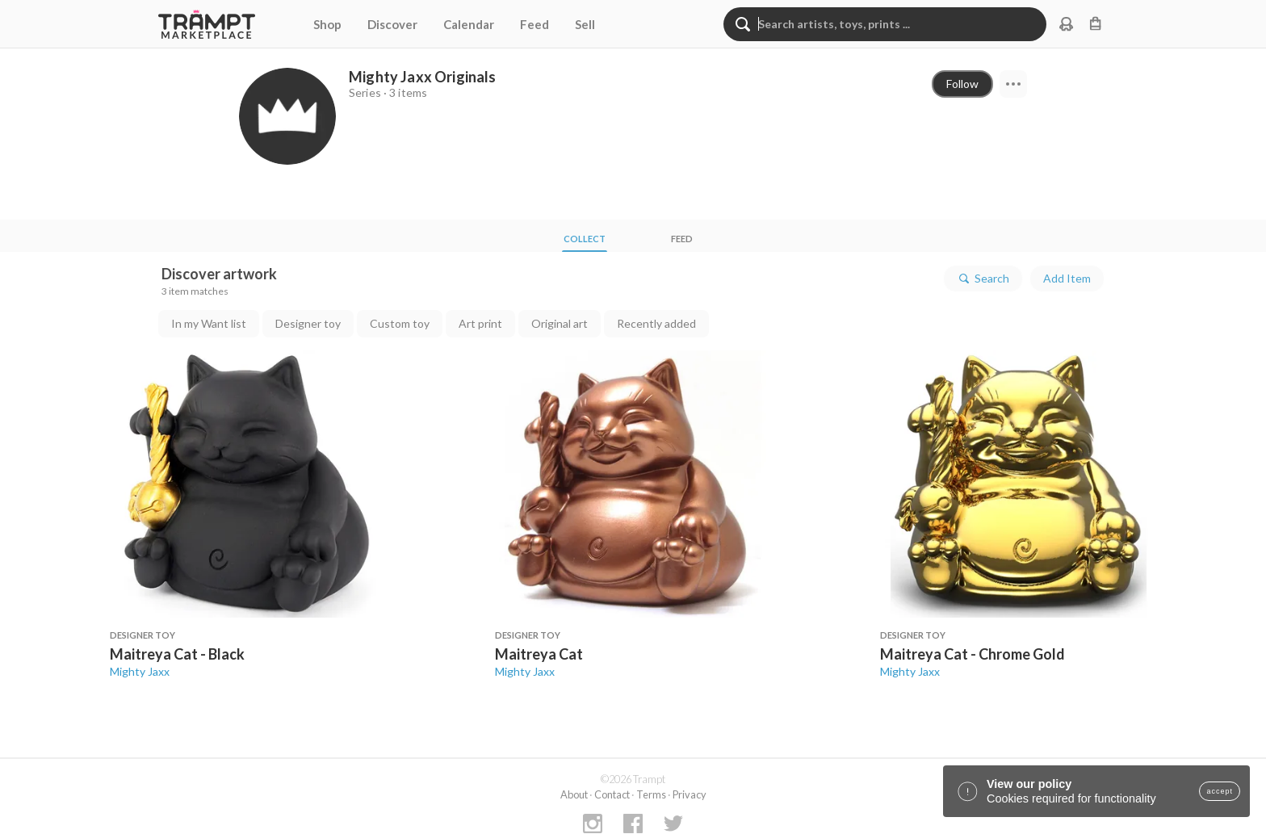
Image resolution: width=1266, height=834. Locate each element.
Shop (327, 24)
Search (983, 278)
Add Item (1067, 278)
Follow (962, 83)
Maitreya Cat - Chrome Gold (972, 654)
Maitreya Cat (539, 654)
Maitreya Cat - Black (177, 654)
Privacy (689, 794)
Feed (534, 24)
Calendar (468, 24)
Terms (651, 794)
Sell (585, 24)
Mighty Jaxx (140, 671)
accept (1219, 791)
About (574, 794)
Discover (392, 24)
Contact (612, 794)
